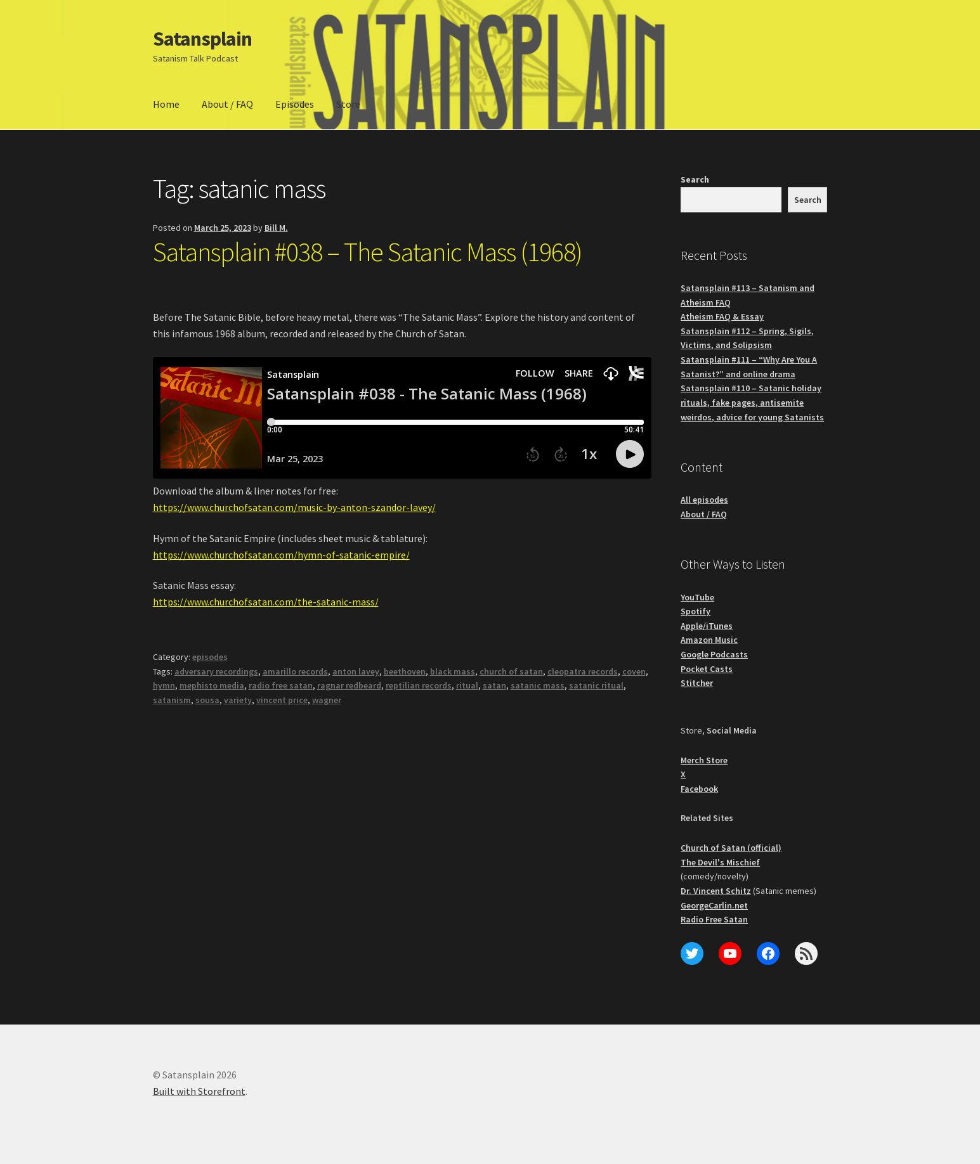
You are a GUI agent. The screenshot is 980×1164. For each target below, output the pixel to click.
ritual (467, 685)
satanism (172, 700)
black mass (452, 671)
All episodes (704, 499)
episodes (210, 657)
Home (166, 104)
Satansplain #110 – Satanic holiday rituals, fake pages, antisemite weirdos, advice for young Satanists (752, 402)
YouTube (697, 597)
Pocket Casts (707, 669)
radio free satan (281, 685)
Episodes (294, 104)
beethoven (405, 671)
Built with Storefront (199, 1091)
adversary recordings (216, 671)
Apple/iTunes (707, 625)
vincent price (282, 700)
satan (494, 685)
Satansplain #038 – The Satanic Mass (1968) (367, 251)
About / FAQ (227, 104)
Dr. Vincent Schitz (716, 890)
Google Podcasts (714, 654)
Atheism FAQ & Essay (722, 316)
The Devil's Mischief (720, 862)
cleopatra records (582, 671)
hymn (164, 685)
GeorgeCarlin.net (714, 905)
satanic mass (538, 685)
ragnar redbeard (349, 685)
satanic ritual (596, 685)
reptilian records (419, 685)
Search (695, 179)
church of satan (511, 671)
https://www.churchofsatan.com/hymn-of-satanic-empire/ (281, 554)
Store (348, 104)
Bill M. (276, 227)
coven (634, 671)
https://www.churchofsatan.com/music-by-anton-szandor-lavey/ (294, 507)
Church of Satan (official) (731, 847)
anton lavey (355, 671)
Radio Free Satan (714, 919)
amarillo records (295, 671)
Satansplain (202, 38)
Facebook (699, 788)
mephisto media (212, 685)
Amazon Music (709, 639)
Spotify (695, 611)
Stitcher (697, 683)
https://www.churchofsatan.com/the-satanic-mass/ (266, 601)
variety (238, 700)
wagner (326, 700)
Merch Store (704, 760)
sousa (207, 700)
